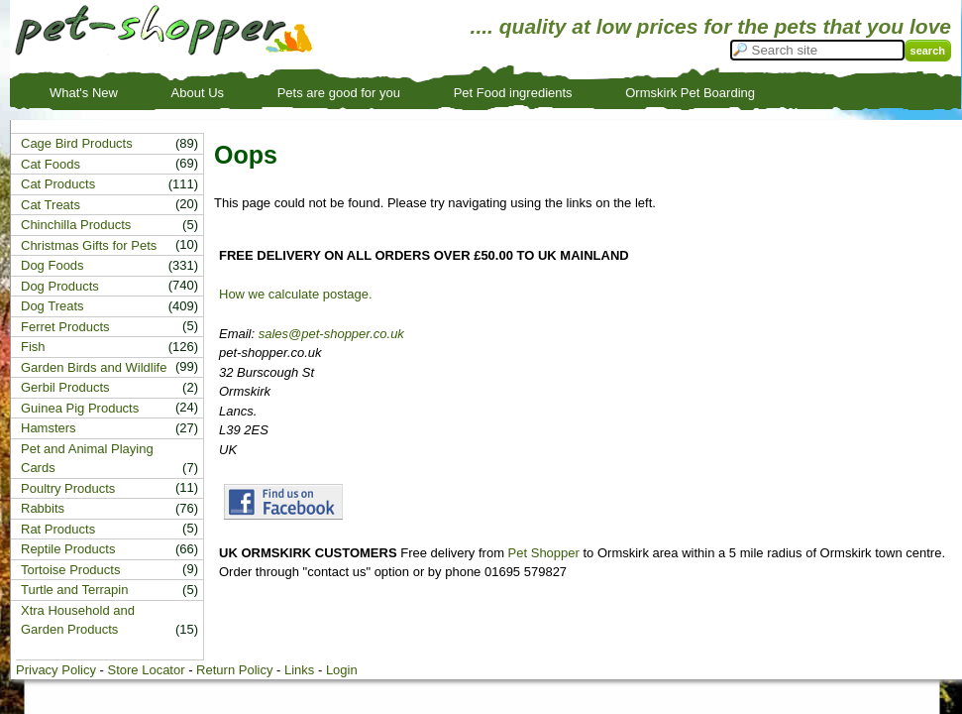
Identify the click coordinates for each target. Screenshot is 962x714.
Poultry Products (68, 488)
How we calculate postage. (296, 294)
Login (342, 669)
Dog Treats (52, 305)
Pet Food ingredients (513, 92)
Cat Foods (50, 164)
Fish (33, 346)
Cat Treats (50, 204)
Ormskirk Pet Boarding (690, 92)
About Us (197, 92)
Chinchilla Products (76, 224)
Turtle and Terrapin (74, 589)
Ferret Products (65, 326)
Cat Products (58, 184)
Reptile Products (68, 548)
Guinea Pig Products (80, 408)
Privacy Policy (56, 669)
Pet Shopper (544, 552)
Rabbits (42, 508)
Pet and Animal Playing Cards (87, 458)
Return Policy (234, 669)
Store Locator (145, 669)
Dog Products (60, 286)
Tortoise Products (70, 569)
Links (299, 669)
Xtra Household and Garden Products (78, 620)
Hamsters (48, 427)
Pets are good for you (338, 92)
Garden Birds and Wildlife (93, 367)
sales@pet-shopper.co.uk (331, 333)
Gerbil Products (65, 387)
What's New (84, 92)
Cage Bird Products (77, 143)
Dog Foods (52, 265)
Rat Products (58, 529)
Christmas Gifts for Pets (89, 245)
